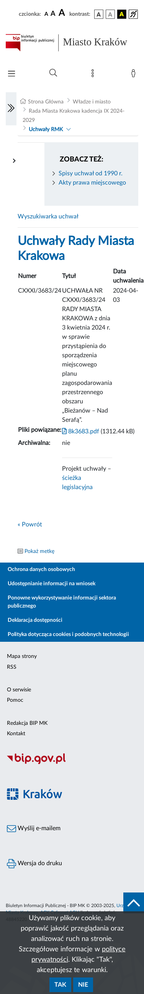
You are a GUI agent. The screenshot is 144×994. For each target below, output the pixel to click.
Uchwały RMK (46, 129)
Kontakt (16, 733)
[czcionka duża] (63, 13)
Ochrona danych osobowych (41, 569)
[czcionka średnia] (53, 14)
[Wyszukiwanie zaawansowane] (53, 73)
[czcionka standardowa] (46, 13)
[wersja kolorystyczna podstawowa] (99, 14)
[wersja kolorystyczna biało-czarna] (110, 14)
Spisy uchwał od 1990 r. (91, 173)
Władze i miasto (92, 102)
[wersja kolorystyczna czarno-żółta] (122, 14)
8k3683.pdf (80, 431)
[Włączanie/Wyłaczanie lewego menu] (11, 108)
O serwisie (19, 690)
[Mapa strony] (94, 75)
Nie (83, 985)
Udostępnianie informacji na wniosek (51, 583)
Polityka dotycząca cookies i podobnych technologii (68, 634)
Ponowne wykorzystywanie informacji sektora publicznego (62, 602)
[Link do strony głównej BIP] (72, 43)
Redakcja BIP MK (27, 723)
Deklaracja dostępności (35, 620)
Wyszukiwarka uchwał (48, 216)
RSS (11, 667)
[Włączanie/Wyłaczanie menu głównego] (11, 74)
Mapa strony (22, 656)
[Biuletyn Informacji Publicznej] (72, 762)
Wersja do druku (34, 863)
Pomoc (15, 700)
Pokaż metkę (39, 551)
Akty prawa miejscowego (92, 183)
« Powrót (30, 524)
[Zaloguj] (134, 75)
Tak (60, 985)
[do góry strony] (133, 902)
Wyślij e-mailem (34, 828)
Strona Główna (46, 102)
